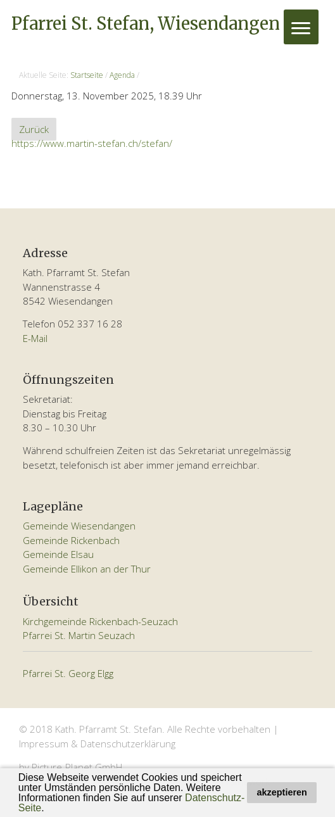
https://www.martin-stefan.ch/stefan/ (91, 143)
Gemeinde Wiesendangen (79, 525)
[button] (49, 809)
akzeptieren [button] (282, 792)
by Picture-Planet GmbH (70, 767)
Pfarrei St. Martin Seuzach (79, 635)
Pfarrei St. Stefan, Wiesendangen (145, 23)
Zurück (34, 129)
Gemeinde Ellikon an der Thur (87, 568)
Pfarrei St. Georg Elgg (68, 673)
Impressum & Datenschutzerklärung (97, 743)
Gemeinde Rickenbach (71, 540)
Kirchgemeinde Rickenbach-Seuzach (100, 621)
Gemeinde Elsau (58, 554)
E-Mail (35, 338)
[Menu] (301, 27)
